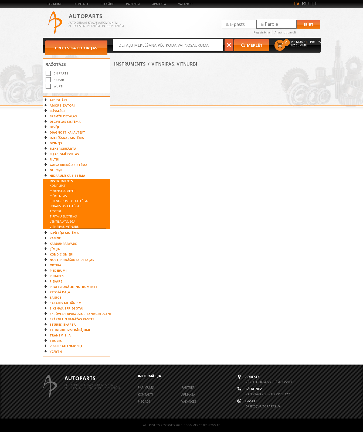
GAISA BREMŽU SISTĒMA (68, 165)
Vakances (185, 4)
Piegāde (107, 4)
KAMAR (59, 80)
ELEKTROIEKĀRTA (63, 149)
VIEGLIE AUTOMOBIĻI (66, 346)
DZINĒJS (56, 143)
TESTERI (55, 211)
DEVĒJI (54, 127)
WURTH (59, 86)
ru (305, 3)
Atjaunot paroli (285, 32)
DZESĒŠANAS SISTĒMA (67, 138)
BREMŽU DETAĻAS (63, 116)
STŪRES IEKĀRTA (63, 324)
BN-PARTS (61, 73)
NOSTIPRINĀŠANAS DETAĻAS (72, 260)
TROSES (56, 341)
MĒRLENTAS (58, 196)
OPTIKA (55, 265)
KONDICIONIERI (61, 254)
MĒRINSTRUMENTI (63, 191)
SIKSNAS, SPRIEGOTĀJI (67, 308)
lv (296, 3)
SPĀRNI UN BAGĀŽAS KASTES (72, 319)
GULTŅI (56, 170)
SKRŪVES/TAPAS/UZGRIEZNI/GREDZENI (78, 314)
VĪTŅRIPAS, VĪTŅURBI (65, 226)
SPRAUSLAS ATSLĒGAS (65, 206)
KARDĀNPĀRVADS (63, 243)
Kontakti (81, 4)
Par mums (54, 4)
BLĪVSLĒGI (57, 111)
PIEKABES (57, 276)
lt (314, 3)
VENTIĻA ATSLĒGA (62, 221)
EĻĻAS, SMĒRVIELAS (64, 154)
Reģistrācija (261, 32)
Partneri (133, 4)
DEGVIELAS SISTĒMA (65, 122)
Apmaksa (159, 4)
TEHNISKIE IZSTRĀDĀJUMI (70, 330)
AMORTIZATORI (62, 105)
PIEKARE (56, 281)
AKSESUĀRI (58, 100)
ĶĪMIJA (55, 249)
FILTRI (54, 159)
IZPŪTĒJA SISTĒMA (64, 233)
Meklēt (251, 45)
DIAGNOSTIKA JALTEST (67, 132)
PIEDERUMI (58, 270)
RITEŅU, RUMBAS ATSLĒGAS (69, 201)
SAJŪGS (56, 297)
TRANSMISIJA (60, 335)
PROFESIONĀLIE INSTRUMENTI (73, 287)
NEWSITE (214, 425)
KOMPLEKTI (58, 185)
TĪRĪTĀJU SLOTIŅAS (63, 216)
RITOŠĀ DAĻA (60, 292)
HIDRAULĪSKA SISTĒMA (67, 176)
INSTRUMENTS (61, 181)
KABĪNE (55, 238)
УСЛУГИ (56, 351)
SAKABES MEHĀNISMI (66, 303)
